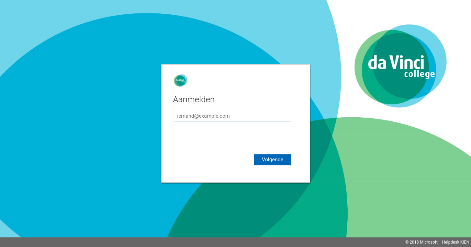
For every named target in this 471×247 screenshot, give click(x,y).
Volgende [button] (272, 159)
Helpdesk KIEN (455, 242)
